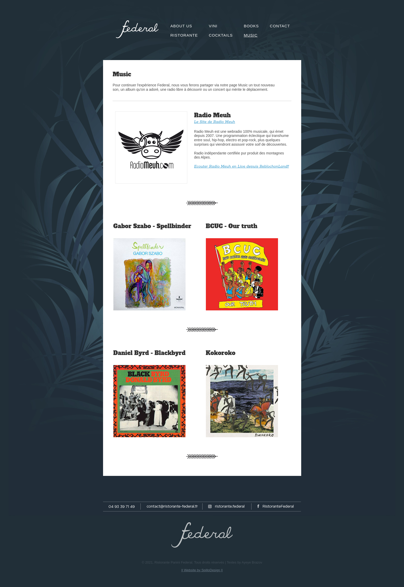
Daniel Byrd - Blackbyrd (149, 353)
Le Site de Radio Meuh (214, 121)
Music (122, 74)
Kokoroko (220, 353)
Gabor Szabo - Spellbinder (152, 226)
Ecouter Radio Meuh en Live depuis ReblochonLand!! (241, 166)
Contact (280, 26)
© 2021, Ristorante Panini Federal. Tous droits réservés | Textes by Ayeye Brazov (202, 562)
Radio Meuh (212, 115)
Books (251, 26)
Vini (213, 26)
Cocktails (221, 35)
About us (181, 26)
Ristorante (184, 35)
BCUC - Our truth (231, 226)
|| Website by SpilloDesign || (202, 570)
